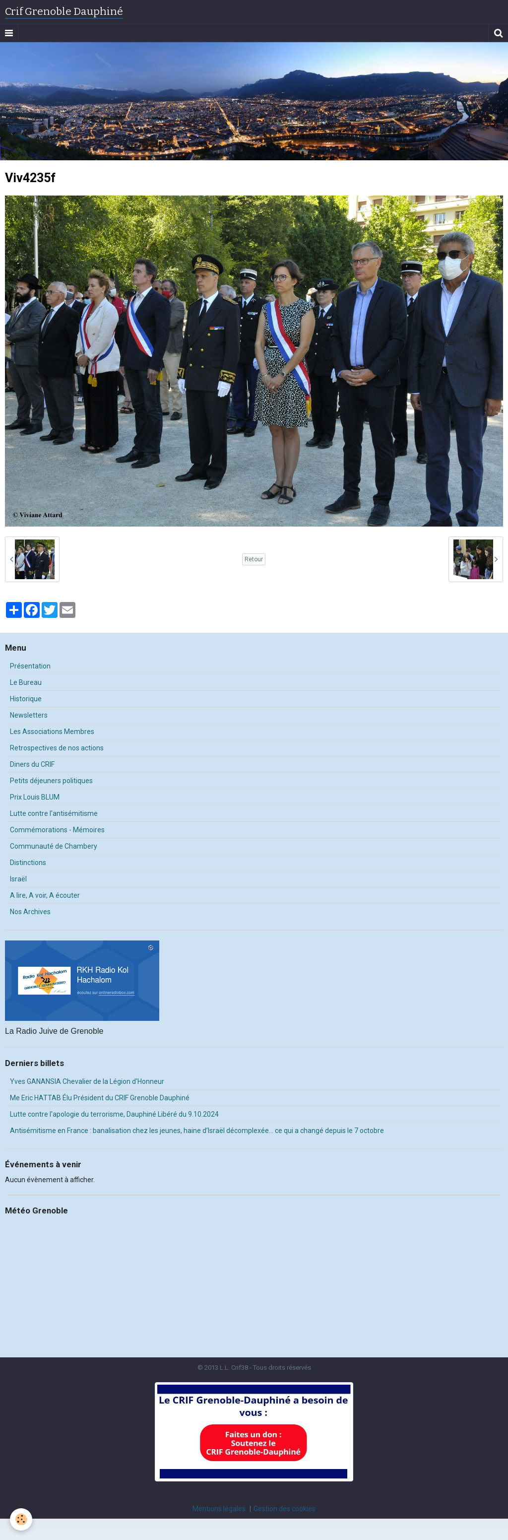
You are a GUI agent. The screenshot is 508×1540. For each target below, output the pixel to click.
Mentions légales (219, 1509)
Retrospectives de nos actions (57, 748)
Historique (26, 699)
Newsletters (29, 715)
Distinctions (28, 863)
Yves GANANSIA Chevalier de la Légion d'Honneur (87, 1081)
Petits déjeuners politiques (51, 781)
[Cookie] (21, 1519)
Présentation (30, 666)
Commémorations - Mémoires (57, 830)
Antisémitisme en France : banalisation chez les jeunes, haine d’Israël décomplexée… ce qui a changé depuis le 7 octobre (197, 1131)
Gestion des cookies (285, 1509)
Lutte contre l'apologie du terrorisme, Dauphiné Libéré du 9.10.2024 (114, 1114)
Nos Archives (30, 912)
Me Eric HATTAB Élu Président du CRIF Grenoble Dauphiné (100, 1098)
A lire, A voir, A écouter (45, 895)
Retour (254, 559)
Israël (18, 879)
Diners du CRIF (32, 764)
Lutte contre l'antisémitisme (54, 813)
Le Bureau (26, 682)
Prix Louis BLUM (35, 797)
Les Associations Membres (52, 732)
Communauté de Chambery (53, 846)
